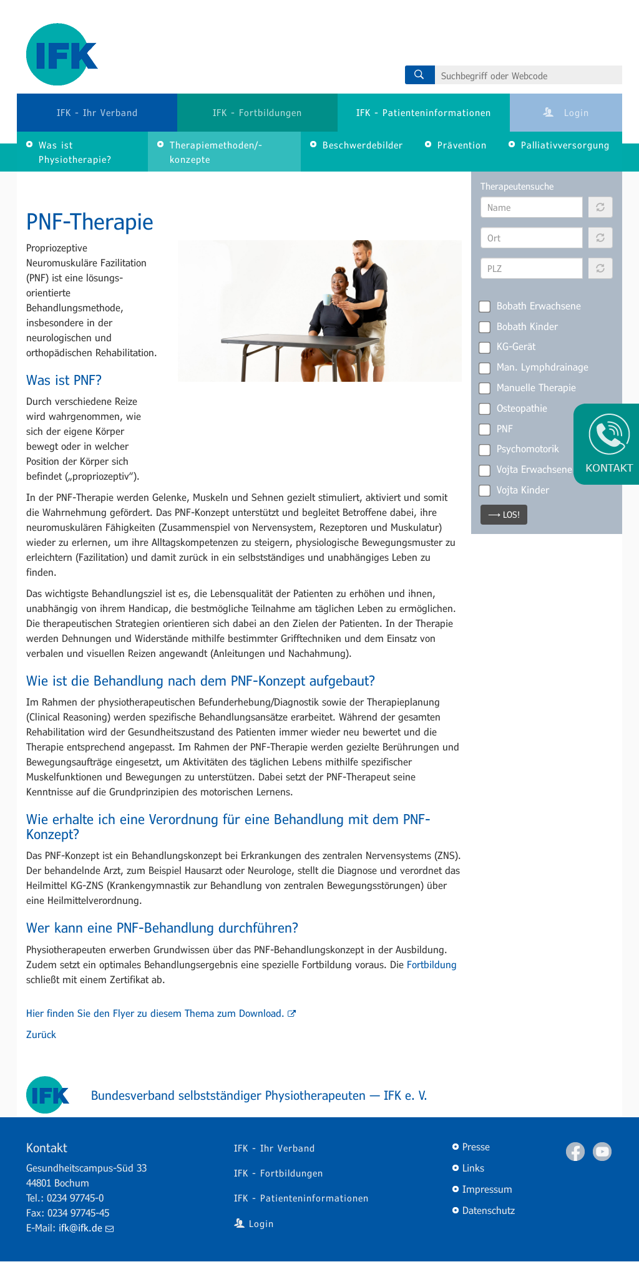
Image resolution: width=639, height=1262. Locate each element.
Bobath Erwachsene (530, 305)
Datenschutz (488, 1210)
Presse (476, 1146)
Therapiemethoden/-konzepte (216, 152)
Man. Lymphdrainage (534, 367)
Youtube (602, 1151)
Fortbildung (432, 964)
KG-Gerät (507, 346)
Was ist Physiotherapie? (75, 152)
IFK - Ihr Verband (97, 112)
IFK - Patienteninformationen (423, 112)
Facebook (575, 1151)
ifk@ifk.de (86, 1227)
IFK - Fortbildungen (257, 112)
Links (473, 1167)
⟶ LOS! (504, 514)
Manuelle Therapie (528, 387)
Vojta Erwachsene (526, 469)
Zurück (41, 1034)
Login (566, 112)
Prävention (462, 144)
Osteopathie (513, 408)
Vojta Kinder (514, 489)
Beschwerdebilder (363, 144)
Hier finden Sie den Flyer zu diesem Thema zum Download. (161, 1013)
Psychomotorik (519, 448)
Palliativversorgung (565, 144)
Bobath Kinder (519, 326)
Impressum (487, 1189)
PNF (496, 428)
